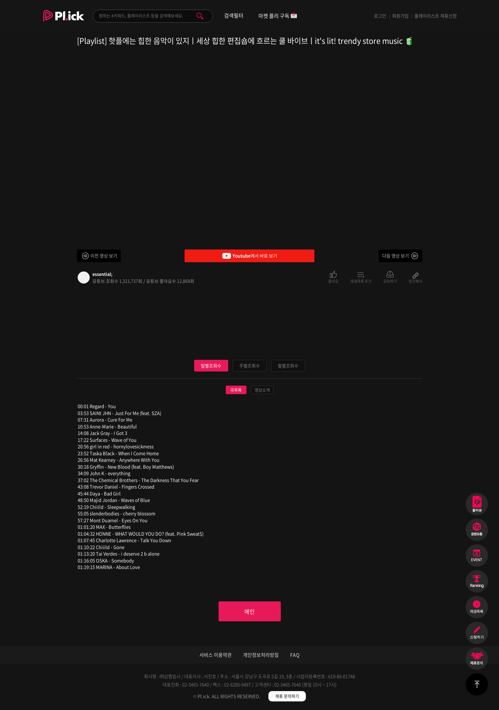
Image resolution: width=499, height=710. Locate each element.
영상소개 (262, 390)
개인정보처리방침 (261, 654)
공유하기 (390, 280)
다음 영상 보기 (395, 255)
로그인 (380, 15)
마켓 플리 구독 (277, 16)
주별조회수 (249, 365)
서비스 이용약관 (215, 654)
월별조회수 (288, 365)
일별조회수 (211, 365)
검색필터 (233, 15)
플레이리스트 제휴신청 (435, 15)
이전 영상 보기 (103, 255)
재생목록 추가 (361, 280)
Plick (63, 21)
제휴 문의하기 (287, 696)
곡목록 (236, 390)
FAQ (295, 654)
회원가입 (400, 15)
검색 (200, 16)
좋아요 (333, 280)
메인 (249, 611)
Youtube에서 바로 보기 (249, 255)
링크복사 (415, 280)
